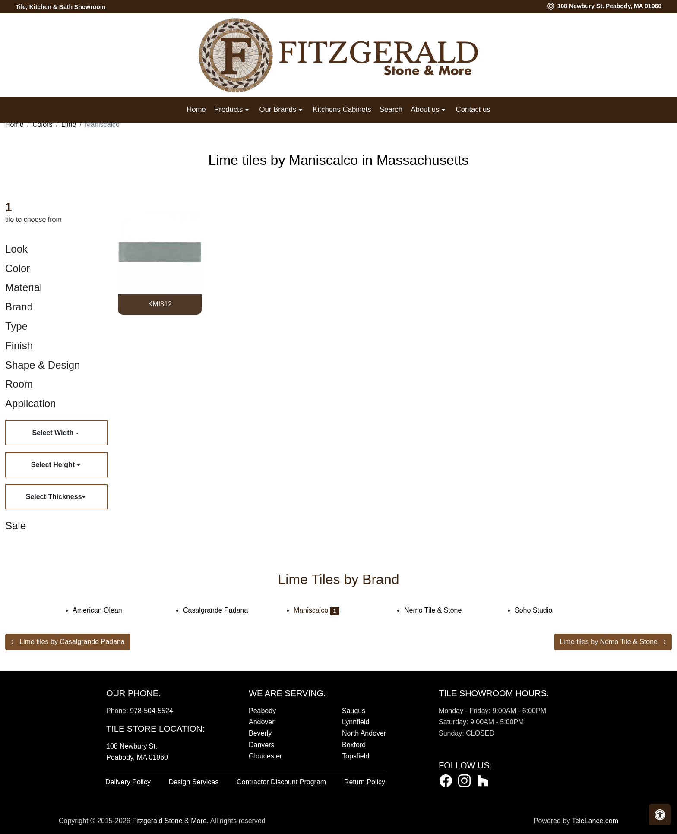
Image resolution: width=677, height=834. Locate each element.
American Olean (103, 610)
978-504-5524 (151, 710)
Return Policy (364, 782)
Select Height (54, 464)
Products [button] (229, 109)
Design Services (194, 782)
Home (196, 109)
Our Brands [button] (278, 109)
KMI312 (160, 304)
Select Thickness (54, 496)
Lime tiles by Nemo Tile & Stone (609, 641)
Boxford (354, 745)
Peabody (262, 710)
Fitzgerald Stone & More (169, 821)
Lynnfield (355, 722)
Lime (68, 124)
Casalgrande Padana (221, 610)
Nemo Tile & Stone (438, 610)
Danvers (262, 745)
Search (391, 109)
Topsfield (355, 756)
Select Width (53, 432)
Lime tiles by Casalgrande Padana (72, 641)
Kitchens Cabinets (342, 109)
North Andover (364, 733)
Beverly (260, 733)
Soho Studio (539, 610)
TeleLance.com (595, 821)
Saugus (353, 710)
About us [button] (426, 109)
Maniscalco (316, 610)
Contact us (473, 109)
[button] (660, 814)
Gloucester (265, 756)
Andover (262, 722)
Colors (42, 124)
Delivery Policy (128, 782)
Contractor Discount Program (281, 782)
